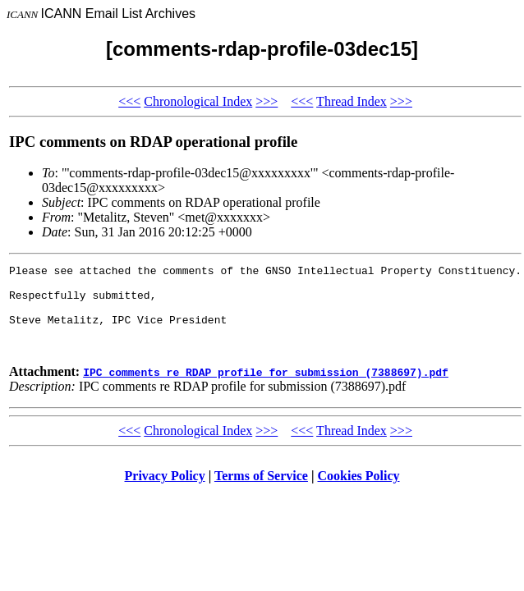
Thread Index (351, 101)
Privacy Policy (165, 493)
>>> (266, 101)
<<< (129, 101)
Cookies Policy (359, 493)
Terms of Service (261, 493)
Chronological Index (198, 101)
